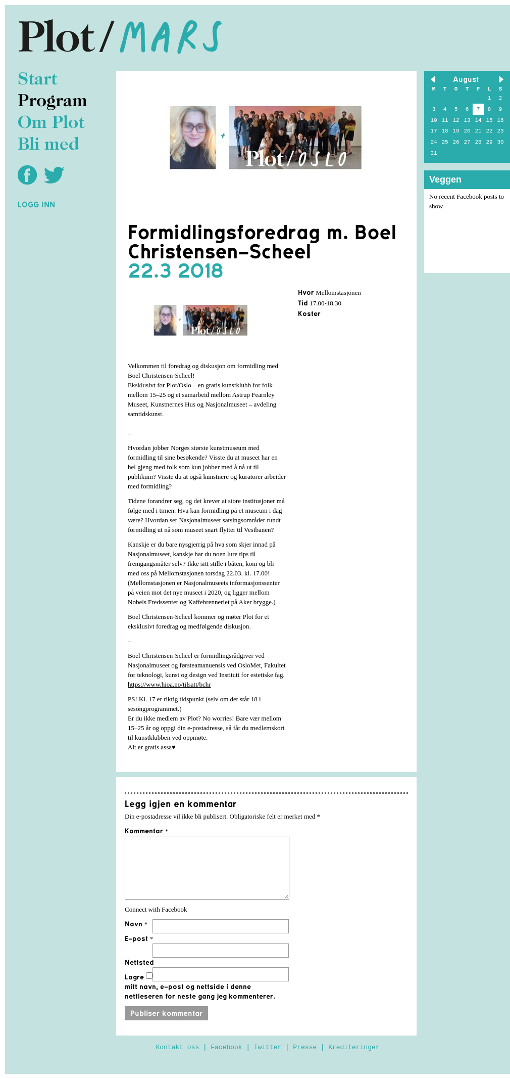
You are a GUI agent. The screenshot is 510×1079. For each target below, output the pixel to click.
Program (52, 102)
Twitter (268, 1047)
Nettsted (139, 962)
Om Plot (51, 123)
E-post (139, 938)
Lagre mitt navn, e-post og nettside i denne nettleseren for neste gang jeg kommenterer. (200, 986)
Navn (136, 924)
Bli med (48, 145)
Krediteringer (353, 1047)
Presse (305, 1047)
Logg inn (36, 204)
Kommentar (146, 831)
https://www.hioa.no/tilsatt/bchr (169, 684)
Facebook (226, 1047)
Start (37, 80)
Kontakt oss (177, 1047)
